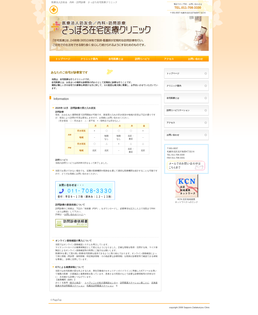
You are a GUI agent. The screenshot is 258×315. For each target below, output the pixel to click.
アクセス (171, 122)
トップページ (173, 73)
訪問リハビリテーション (178, 110)
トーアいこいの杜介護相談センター (101, 283)
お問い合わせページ (74, 214)
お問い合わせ (173, 135)
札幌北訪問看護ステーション (100, 286)
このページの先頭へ (56, 300)
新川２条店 (75, 283)
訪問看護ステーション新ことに (134, 283)
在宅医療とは (173, 98)
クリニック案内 (174, 86)
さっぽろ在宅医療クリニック (87, 9)
